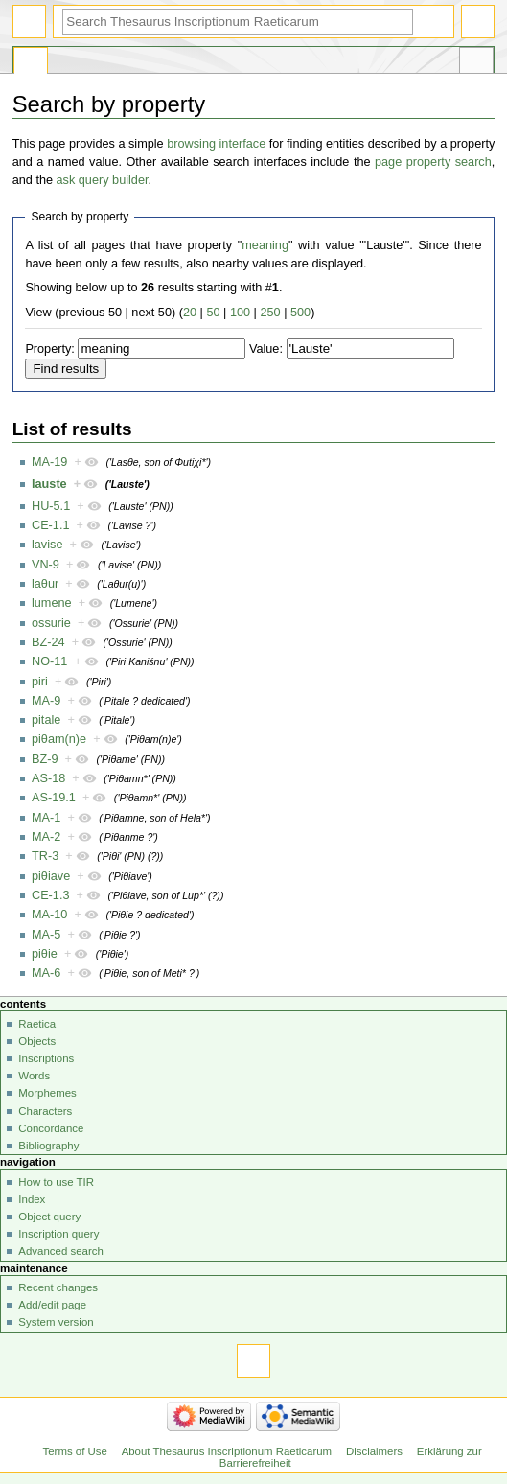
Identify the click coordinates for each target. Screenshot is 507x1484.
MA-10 (49, 914)
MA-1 (46, 817)
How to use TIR (56, 1182)
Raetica (37, 1024)
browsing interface (216, 144)
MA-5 (46, 934)
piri (40, 681)
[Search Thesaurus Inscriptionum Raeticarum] (237, 22)
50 (212, 312)
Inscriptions (46, 1058)
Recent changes (58, 1287)
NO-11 (49, 661)
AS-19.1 (54, 797)
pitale (46, 720)
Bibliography (48, 1145)
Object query (49, 1216)
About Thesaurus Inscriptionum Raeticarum (227, 1451)
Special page (30, 63)
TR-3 (45, 856)
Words (34, 1075)
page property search (433, 162)
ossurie (51, 623)
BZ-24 (48, 642)
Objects (37, 1041)
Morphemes (47, 1093)
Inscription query (58, 1234)
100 (240, 312)
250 (270, 312)
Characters (45, 1111)
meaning (265, 245)
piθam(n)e (59, 739)
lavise (47, 544)
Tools (476, 63)
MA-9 (46, 700)
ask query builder (103, 180)
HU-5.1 (51, 506)
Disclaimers (374, 1451)
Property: (49, 349)
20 (189, 312)
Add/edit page (52, 1304)
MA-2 (46, 837)
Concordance (50, 1128)
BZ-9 (45, 759)
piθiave (51, 876)
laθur (45, 584)
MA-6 (46, 973)
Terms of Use (75, 1451)
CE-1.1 (51, 525)
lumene (52, 603)
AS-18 (48, 778)
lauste (49, 484)
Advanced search (61, 1251)
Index (31, 1199)
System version (55, 1322)
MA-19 (49, 462)
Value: (266, 349)
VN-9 (45, 564)
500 (300, 312)
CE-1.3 (51, 895)
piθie (45, 954)
